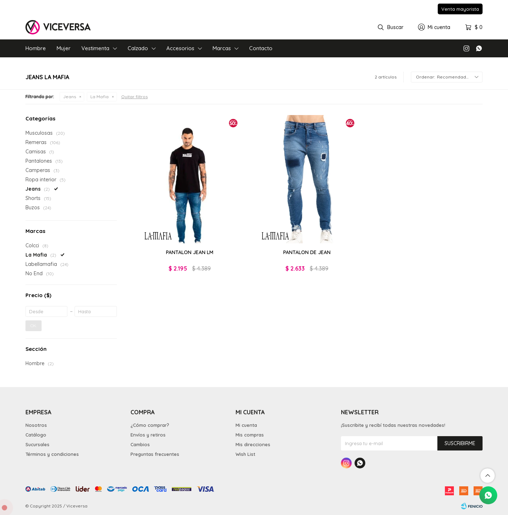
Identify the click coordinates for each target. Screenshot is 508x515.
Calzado (138, 48)
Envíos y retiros (148, 435)
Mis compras (250, 435)
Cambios (140, 444)
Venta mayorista (460, 9)
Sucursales (37, 444)
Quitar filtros (134, 96)
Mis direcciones (253, 444)
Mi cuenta (246, 425)
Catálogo (35, 435)
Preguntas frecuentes (154, 454)
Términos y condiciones (52, 454)
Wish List (245, 454)
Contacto (260, 48)
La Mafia (99, 96)
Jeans (69, 96)
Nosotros (36, 425)
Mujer (64, 48)
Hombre (35, 48)
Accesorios (180, 48)
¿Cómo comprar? (149, 425)
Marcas (222, 48)
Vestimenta (95, 48)
